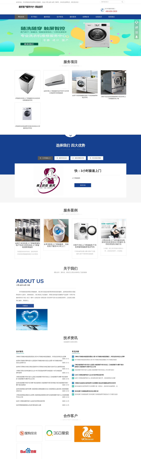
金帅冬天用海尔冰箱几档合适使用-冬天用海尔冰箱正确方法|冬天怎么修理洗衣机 (40, 348)
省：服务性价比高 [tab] (60, 162)
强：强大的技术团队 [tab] (98, 162)
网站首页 (21, 17)
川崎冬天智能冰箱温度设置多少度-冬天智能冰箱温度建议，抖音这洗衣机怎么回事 (41, 338)
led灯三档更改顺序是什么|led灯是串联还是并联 (30, 382)
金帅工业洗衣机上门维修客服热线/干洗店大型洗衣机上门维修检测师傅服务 (27, 249)
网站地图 (29, 445)
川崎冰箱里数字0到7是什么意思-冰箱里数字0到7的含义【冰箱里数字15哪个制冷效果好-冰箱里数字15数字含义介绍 (99, 347)
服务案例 (73, 17)
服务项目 (47, 17)
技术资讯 (60, 17)
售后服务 (76, 436)
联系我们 (111, 17)
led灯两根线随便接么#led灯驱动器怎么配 (28, 386)
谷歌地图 (23, 445)
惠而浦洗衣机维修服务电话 (90, 457)
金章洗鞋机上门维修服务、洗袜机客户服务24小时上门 (56, 249)
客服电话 (88, 436)
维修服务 (76, 433)
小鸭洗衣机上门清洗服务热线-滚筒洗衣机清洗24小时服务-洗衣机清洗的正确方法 (113, 246)
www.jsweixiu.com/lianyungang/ (59, 457)
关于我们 (34, 17)
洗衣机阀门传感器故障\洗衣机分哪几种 (86, 372)
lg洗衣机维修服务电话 (75, 457)
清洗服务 (88, 433)
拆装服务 (99, 433)
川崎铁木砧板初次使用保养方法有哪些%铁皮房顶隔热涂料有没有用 (95, 364)
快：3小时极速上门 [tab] (42, 162)
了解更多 (24, 310)
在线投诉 (99, 17)
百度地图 (17, 445)
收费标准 (86, 17)
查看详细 (82, 189)
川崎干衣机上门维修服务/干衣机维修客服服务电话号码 (85, 250)
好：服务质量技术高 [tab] (79, 162)
